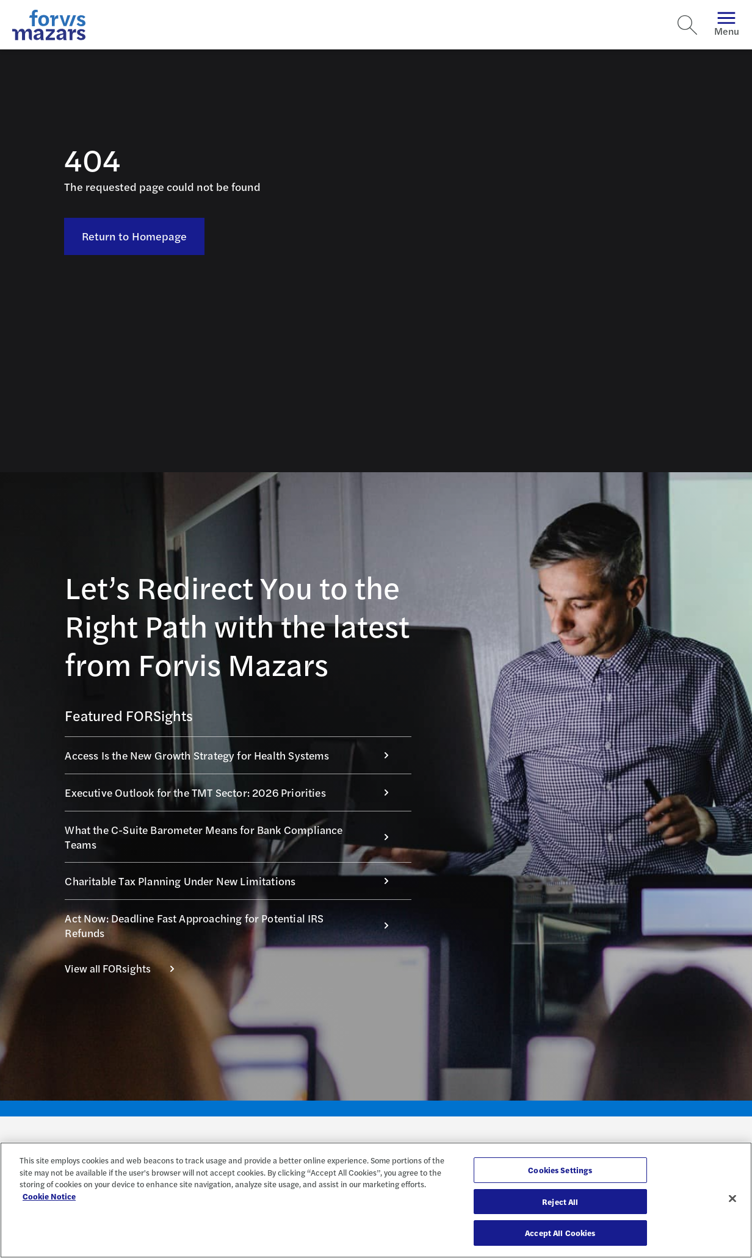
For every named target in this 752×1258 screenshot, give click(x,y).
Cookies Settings (560, 1170)
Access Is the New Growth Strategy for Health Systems (233, 755)
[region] (376, 1200)
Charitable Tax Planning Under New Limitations (233, 880)
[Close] (732, 1198)
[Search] (687, 25)
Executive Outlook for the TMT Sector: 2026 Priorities (233, 792)
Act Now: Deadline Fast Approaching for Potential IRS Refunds (233, 925)
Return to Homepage (134, 235)
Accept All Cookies (560, 1232)
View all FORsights (126, 968)
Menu (726, 25)
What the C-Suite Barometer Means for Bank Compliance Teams (233, 837)
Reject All (560, 1201)
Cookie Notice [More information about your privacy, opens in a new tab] (49, 1196)
